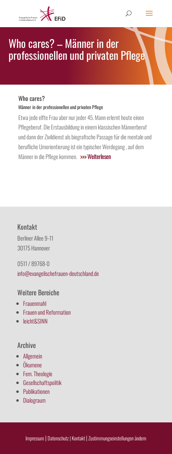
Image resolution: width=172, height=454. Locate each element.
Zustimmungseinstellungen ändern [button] (117, 438)
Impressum (34, 438)
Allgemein (32, 356)
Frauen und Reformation (47, 312)
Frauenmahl (34, 303)
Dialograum (34, 400)
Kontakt (79, 438)
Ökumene (32, 365)
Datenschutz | (59, 438)
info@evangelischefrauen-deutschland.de (58, 273)
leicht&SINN (35, 321)
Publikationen (36, 391)
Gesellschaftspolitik (42, 382)
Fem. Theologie (37, 373)
